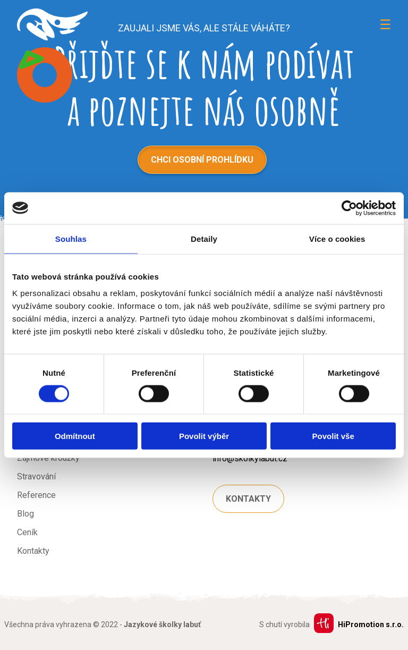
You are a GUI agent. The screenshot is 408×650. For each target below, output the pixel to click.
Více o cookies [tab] (337, 238)
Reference (36, 495)
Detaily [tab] (204, 238)
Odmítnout (75, 436)
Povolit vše (333, 436)
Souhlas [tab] (71, 238)
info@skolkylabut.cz (249, 458)
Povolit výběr (204, 436)
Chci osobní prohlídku (202, 160)
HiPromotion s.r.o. (371, 624)
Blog (25, 514)
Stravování (36, 476)
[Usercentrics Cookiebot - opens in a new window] (349, 208)
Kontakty (33, 551)
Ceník (27, 532)
